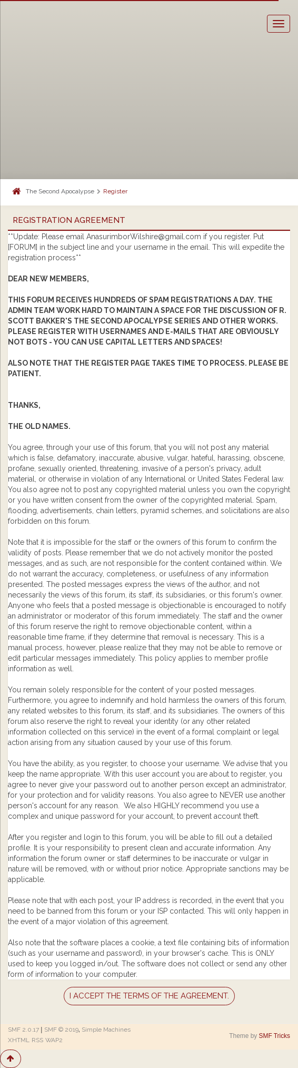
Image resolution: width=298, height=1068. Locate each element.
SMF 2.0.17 (23, 1029)
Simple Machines (106, 1029)
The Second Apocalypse (60, 191)
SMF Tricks (274, 1036)
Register (115, 191)
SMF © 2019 (61, 1029)
